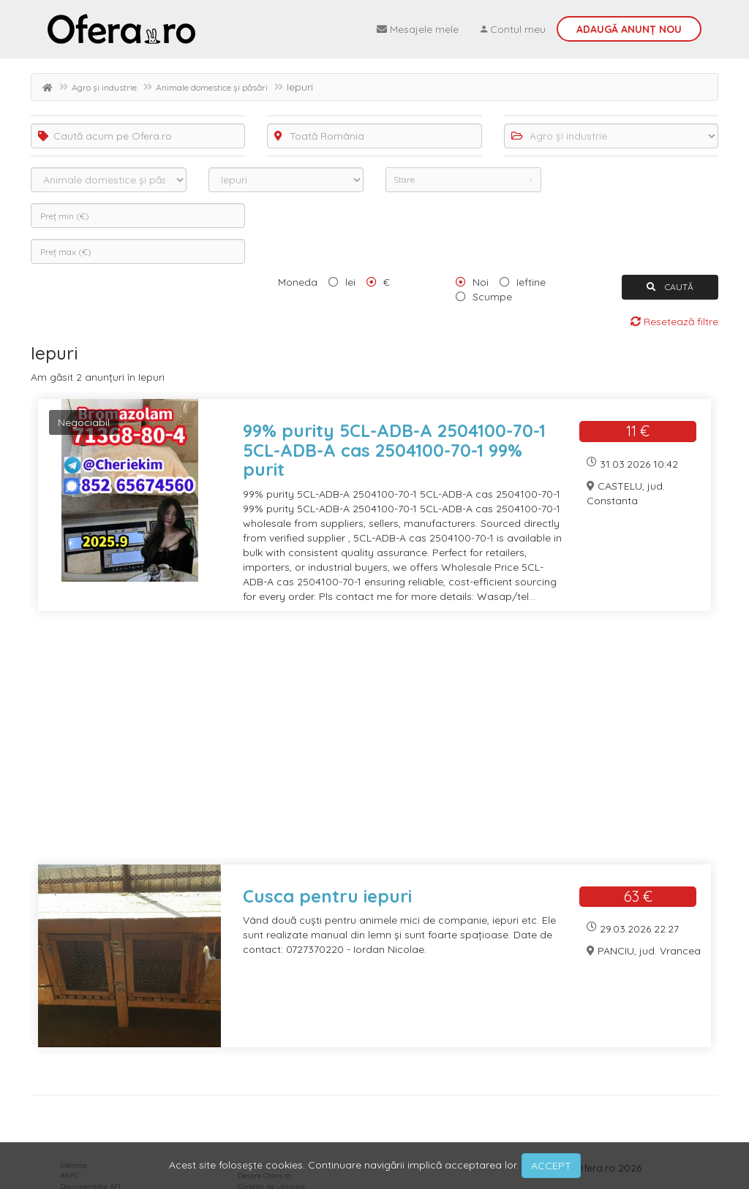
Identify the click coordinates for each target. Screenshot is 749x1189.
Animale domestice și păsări (212, 87)
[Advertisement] (374, 747)
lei (350, 282)
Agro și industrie (104, 87)
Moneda (297, 282)
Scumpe (492, 296)
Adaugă (629, 29)
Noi (481, 282)
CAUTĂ (670, 286)
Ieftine (531, 282)
